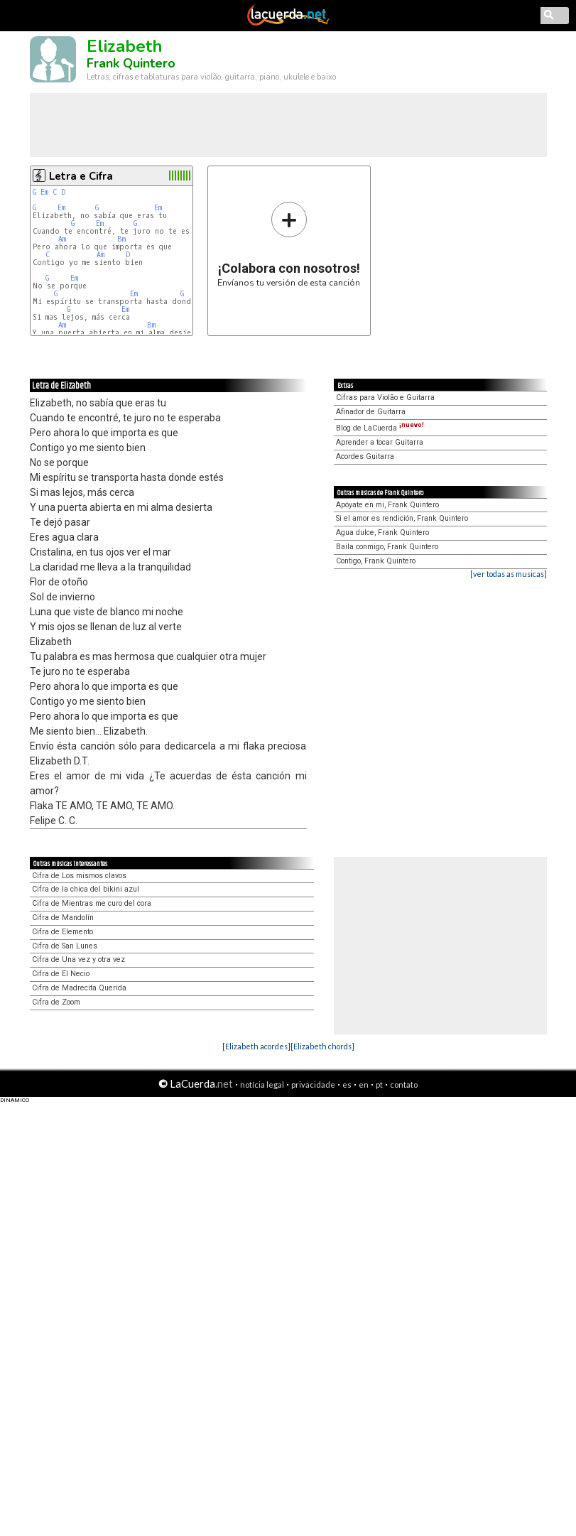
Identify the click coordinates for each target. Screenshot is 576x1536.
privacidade (313, 1084)
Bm (121, 239)
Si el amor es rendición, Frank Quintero (402, 518)
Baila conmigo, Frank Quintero (387, 546)
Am (62, 239)
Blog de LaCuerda (380, 428)
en (364, 1084)
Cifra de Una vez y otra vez (78, 959)
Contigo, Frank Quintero (375, 561)
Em (44, 192)
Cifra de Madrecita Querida (79, 988)
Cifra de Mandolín (63, 917)
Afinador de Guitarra (371, 411)
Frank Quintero (131, 63)
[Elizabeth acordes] (256, 1046)
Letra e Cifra (81, 176)
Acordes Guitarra (365, 456)
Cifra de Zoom (56, 1002)
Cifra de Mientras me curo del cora (91, 903)
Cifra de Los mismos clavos (79, 875)
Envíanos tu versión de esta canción (288, 244)
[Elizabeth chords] (322, 1046)
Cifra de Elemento (62, 931)
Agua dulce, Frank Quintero (382, 532)
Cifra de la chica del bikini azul (85, 889)
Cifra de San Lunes (64, 946)
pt (379, 1084)
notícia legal (262, 1084)
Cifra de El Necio (60, 973)
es (347, 1084)
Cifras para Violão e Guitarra (385, 397)
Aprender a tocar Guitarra (379, 442)
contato (404, 1084)
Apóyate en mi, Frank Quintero (387, 504)
